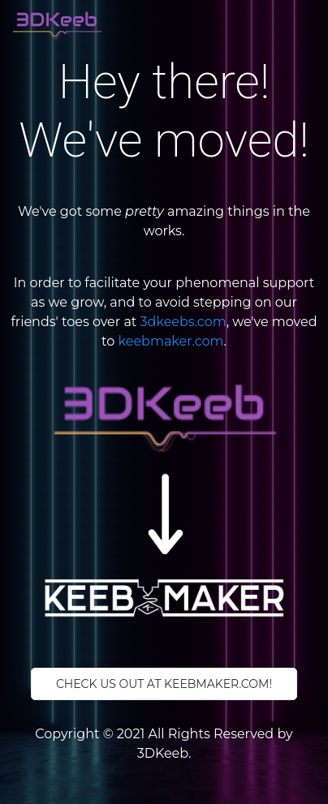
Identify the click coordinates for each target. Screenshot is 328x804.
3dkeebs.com (183, 321)
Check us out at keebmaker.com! (164, 684)
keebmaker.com (171, 341)
